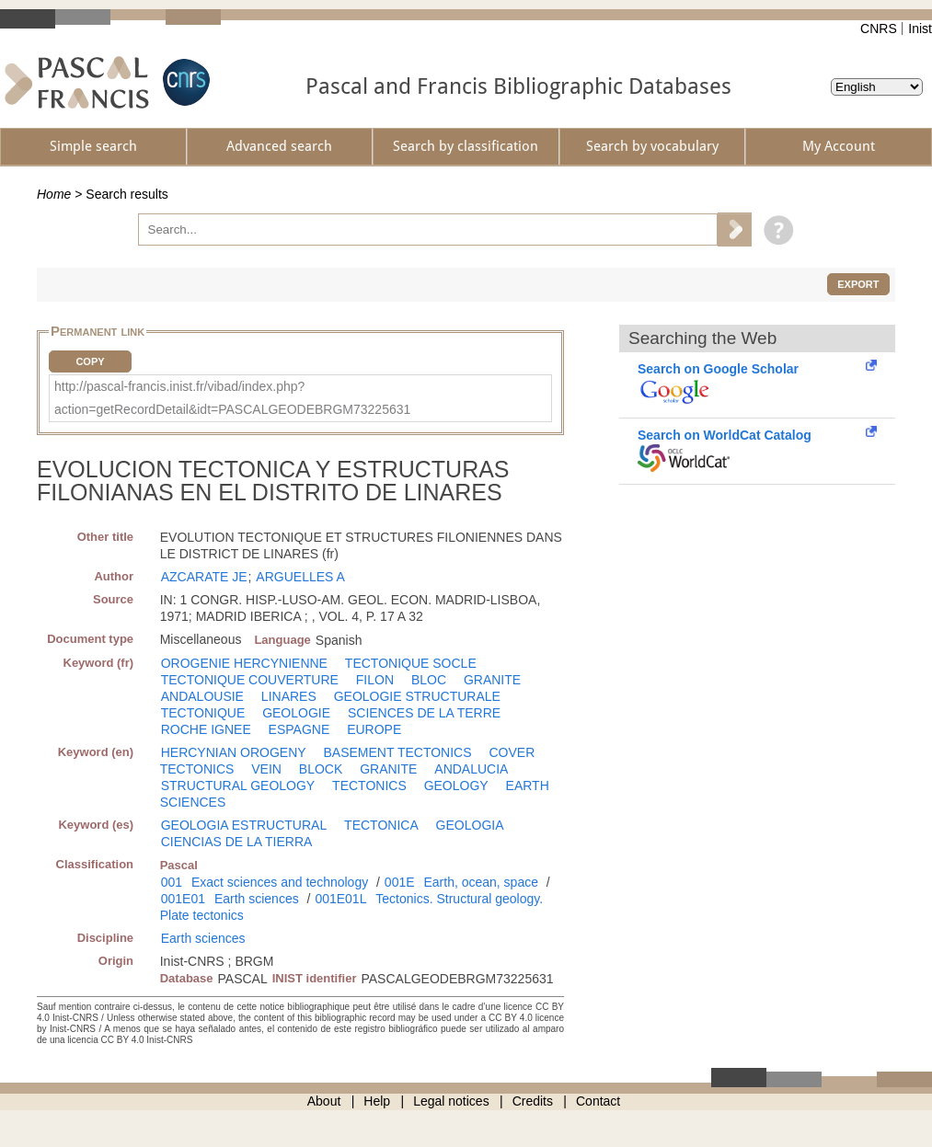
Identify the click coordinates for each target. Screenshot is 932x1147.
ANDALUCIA (471, 769)
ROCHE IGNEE (206, 729)
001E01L (340, 898)
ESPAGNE (299, 729)
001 (171, 882)
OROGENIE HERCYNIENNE (244, 663)
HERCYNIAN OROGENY (233, 752)
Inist (920, 28)
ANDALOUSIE (202, 696)
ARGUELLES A (300, 576)
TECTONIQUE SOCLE (411, 663)
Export (858, 284)
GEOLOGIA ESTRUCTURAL (244, 825)
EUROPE (374, 729)
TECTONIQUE (203, 712)
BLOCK (320, 769)
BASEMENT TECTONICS (398, 752)
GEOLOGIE (296, 712)
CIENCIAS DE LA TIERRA (237, 841)
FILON (375, 679)
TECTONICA (381, 825)
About (324, 1101)
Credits (532, 1101)
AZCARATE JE (204, 576)
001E (400, 882)
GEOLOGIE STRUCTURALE (417, 696)
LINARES (288, 696)
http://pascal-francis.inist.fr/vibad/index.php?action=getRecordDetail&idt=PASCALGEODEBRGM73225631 (232, 398)
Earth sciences (256, 898)
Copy (89, 361)
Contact (598, 1101)
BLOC (428, 679)
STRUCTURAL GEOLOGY (238, 785)
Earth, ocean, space (480, 882)
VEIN (266, 769)
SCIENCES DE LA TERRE (424, 712)
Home (54, 194)
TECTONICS (369, 785)
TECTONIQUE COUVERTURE (250, 679)
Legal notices (451, 1101)
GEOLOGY (456, 785)
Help (376, 1101)
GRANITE (492, 679)
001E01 (183, 898)
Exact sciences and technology (279, 882)
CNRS (878, 28)
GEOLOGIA (470, 825)
